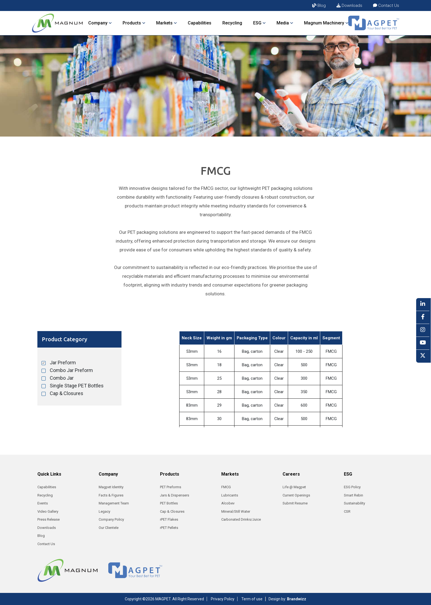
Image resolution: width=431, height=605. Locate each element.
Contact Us (386, 5)
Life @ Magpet (294, 487)
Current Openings (296, 495)
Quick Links (49, 474)
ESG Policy (352, 487)
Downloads (349, 5)
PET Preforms (170, 487)
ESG (259, 23)
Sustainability (354, 503)
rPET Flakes (169, 519)
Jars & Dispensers (174, 495)
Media (285, 23)
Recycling (232, 23)
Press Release (48, 519)
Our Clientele (108, 528)
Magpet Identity (111, 487)
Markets (166, 23)
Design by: (287, 599)
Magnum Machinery (326, 23)
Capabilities (199, 23)
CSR (347, 511)
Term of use (252, 599)
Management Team (114, 503)
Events (42, 503)
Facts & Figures (111, 495)
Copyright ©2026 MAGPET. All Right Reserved (164, 599)
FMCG (226, 487)
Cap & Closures (172, 511)
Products (134, 23)
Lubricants (229, 495)
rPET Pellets (169, 528)
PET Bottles (169, 503)
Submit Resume (295, 503)
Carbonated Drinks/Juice (241, 519)
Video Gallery (47, 511)
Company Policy (111, 519)
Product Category (64, 339)
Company (100, 23)
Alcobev (227, 503)
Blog (319, 5)
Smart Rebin (353, 495)
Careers (291, 474)
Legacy (104, 511)
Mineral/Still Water (235, 511)
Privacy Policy (222, 599)
